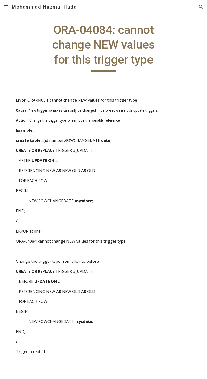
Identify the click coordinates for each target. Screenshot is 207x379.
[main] (103, 47)
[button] (6, 7)
